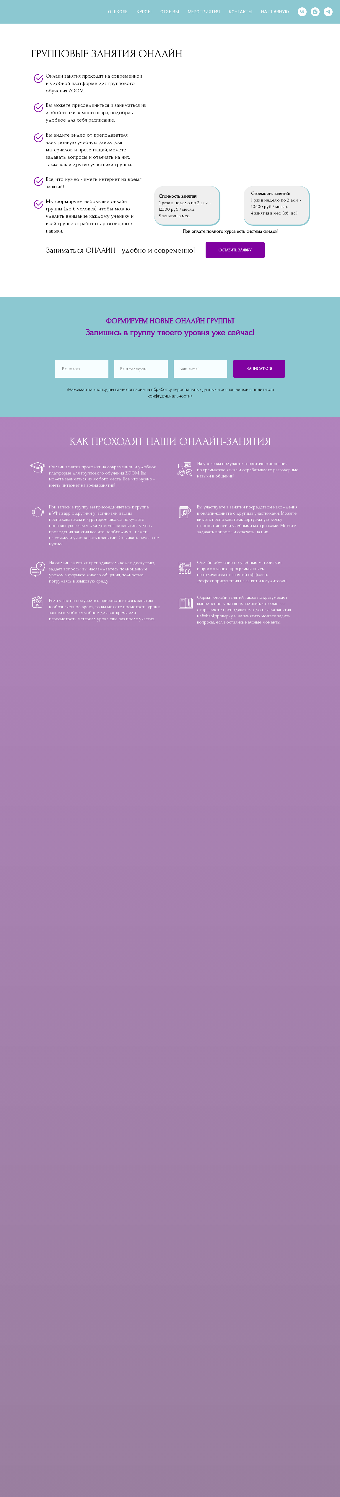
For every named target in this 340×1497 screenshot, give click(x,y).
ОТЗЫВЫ (169, 11)
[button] (235, 250)
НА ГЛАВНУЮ (275, 11)
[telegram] (328, 11)
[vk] (302, 11)
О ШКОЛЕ (118, 11)
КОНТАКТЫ (240, 11)
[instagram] (315, 11)
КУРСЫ (144, 11)
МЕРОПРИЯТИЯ (204, 11)
